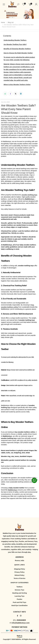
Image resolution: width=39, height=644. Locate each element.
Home (3, 22)
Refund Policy (19, 575)
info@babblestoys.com (20, 623)
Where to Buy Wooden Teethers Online (17, 84)
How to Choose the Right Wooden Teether (18, 53)
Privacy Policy (19, 572)
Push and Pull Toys (19, 602)
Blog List (10, 22)
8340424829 (19, 620)
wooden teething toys (29, 195)
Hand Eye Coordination (19, 605)
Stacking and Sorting (19, 593)
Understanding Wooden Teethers (15, 40)
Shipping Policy (19, 569)
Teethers (19, 587)
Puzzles (19, 599)
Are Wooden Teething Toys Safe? (15, 44)
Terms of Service (19, 578)
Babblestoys (12, 490)
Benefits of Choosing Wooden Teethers (17, 49)
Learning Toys (19, 596)
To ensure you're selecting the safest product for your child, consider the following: (19, 58)
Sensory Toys (19, 590)
